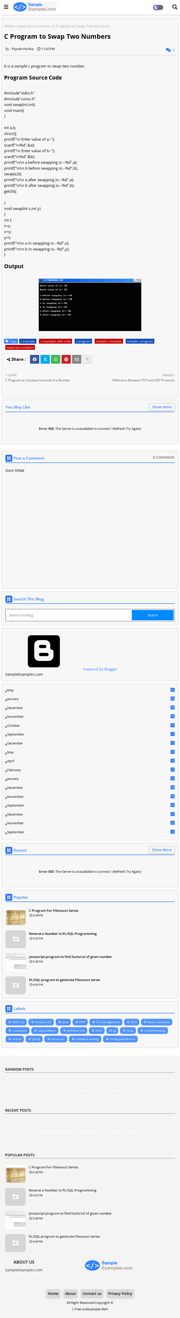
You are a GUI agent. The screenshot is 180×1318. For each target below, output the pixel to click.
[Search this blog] (69, 615)
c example (28, 341)
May (91, 690)
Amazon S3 (43, 1022)
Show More (162, 849)
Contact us (92, 1293)
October (91, 725)
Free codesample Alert (91, 1309)
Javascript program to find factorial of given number (70, 956)
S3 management (108, 1022)
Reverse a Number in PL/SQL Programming (63, 933)
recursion (58, 1039)
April (91, 761)
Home (9, 26)
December (91, 708)
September (91, 734)
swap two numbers (33, 26)
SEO (134, 1022)
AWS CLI (18, 1022)
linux (130, 1030)
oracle (16, 1039)
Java (65, 1022)
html (99, 1030)
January (91, 698)
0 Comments (164, 457)
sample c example (109, 341)
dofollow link (76, 1030)
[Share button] (87, 359)
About (70, 1293)
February (91, 770)
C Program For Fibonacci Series (53, 910)
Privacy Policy (120, 1293)
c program (83, 341)
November (91, 716)
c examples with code (55, 341)
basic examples (159, 1022)
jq (114, 1030)
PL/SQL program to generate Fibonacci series (64, 979)
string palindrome (122, 1039)
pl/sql (36, 1039)
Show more (162, 406)
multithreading (154, 1030)
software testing (87, 1039)
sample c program (140, 341)
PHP (82, 1022)
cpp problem (47, 1030)
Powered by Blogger (61, 669)
